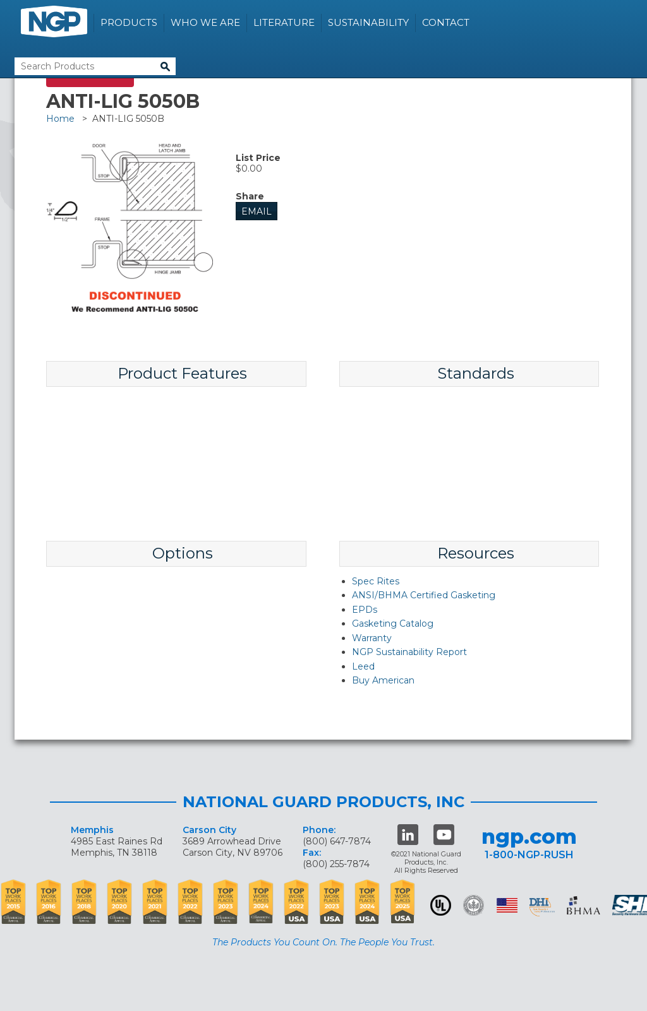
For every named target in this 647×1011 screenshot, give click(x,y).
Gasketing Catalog (392, 623)
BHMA (583, 905)
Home (60, 118)
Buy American (383, 680)
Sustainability (368, 22)
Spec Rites (375, 581)
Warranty (372, 638)
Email (256, 211)
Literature (284, 22)
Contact (445, 22)
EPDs (364, 609)
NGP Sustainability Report (409, 652)
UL (440, 905)
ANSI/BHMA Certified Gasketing (423, 595)
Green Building (473, 905)
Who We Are (205, 22)
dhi (542, 907)
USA (507, 905)
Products (128, 22)
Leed (363, 666)
